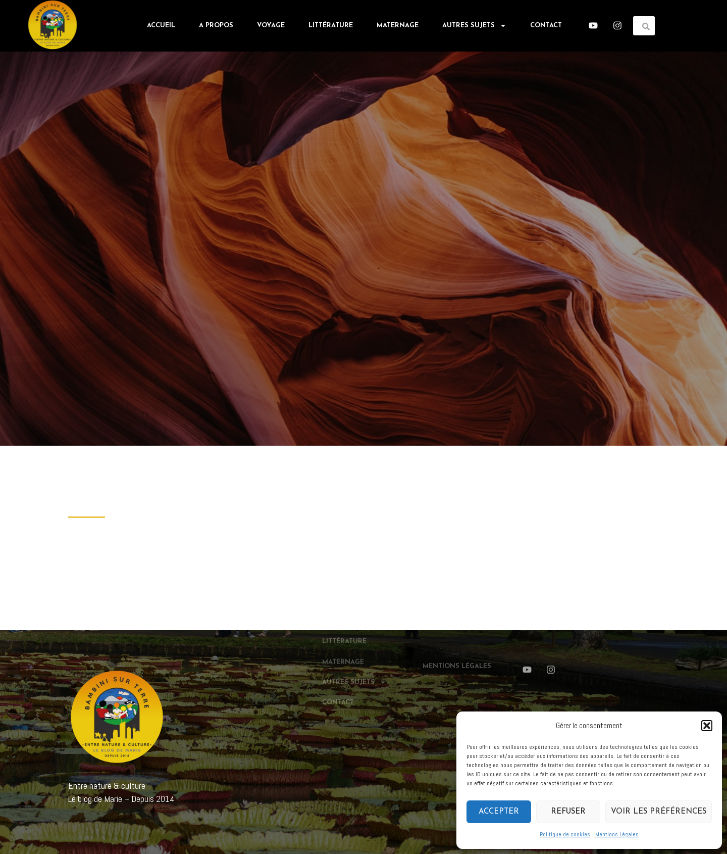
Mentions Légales (617, 834)
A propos (216, 24)
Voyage (271, 24)
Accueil (161, 24)
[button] (707, 726)
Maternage (398, 24)
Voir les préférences (658, 812)
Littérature (330, 24)
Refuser (568, 812)
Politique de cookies (565, 834)
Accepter (499, 812)
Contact (546, 24)
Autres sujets (474, 24)
